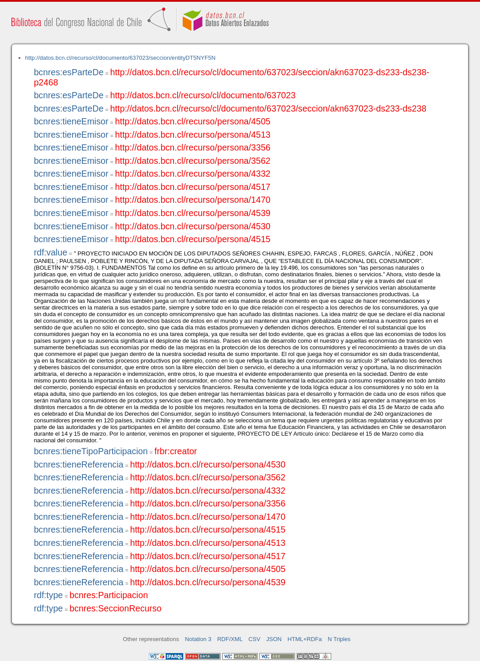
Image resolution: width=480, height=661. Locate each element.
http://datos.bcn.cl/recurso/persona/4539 (193, 213)
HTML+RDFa (304, 639)
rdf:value (50, 252)
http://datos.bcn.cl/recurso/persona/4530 (193, 226)
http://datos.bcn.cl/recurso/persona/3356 (193, 147)
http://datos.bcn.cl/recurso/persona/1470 (193, 200)
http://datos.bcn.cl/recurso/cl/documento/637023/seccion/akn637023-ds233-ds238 (268, 108)
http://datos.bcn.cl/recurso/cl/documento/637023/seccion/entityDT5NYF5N (120, 57)
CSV (254, 639)
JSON (274, 639)
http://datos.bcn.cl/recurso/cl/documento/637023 (203, 95)
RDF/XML (230, 639)
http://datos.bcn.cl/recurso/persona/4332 (193, 173)
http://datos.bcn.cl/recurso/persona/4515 (193, 239)
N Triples (339, 639)
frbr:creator (176, 451)
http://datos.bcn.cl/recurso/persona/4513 (193, 134)
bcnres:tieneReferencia (78, 464)
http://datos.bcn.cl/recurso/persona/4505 (193, 121)
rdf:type (48, 595)
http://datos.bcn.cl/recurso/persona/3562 (193, 161)
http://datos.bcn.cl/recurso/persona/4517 (193, 187)
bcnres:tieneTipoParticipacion (90, 451)
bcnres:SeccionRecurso (116, 608)
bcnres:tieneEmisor (71, 121)
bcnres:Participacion (109, 595)
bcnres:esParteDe (68, 72)
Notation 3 (198, 639)
